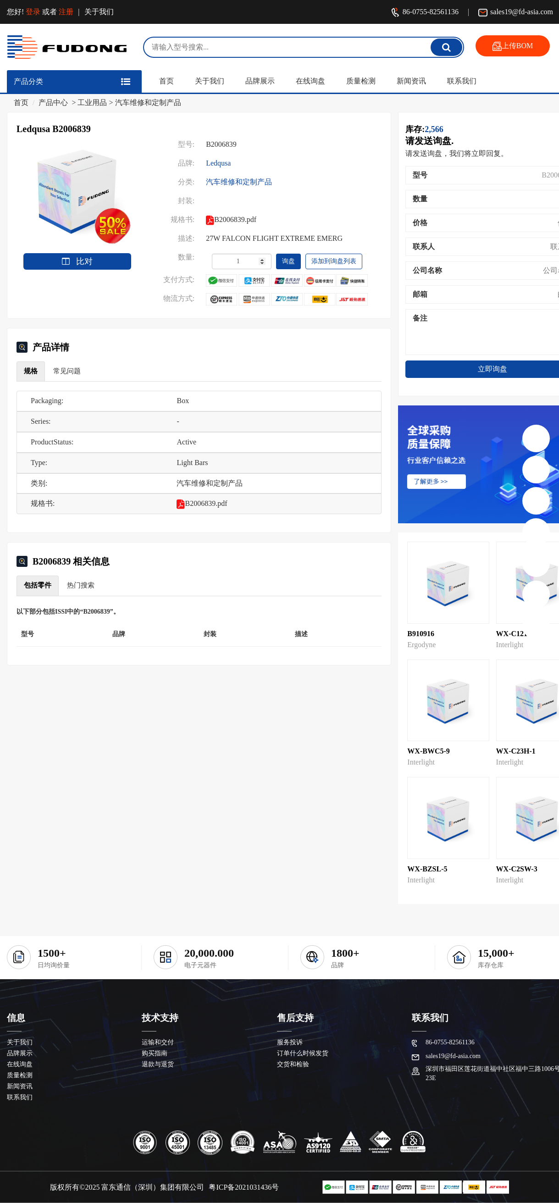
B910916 (420, 634)
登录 (33, 12)
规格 (31, 371)
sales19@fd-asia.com (515, 12)
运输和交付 (158, 1042)
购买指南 (154, 1053)
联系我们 (461, 81)
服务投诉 (290, 1042)
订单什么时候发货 (302, 1053)
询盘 (288, 261)
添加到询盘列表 (333, 261)
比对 (77, 261)
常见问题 (67, 371)
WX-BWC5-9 (428, 751)
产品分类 (28, 81)
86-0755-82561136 (425, 12)
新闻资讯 (411, 81)
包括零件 (37, 585)
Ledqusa (218, 163)
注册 (66, 12)
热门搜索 (80, 585)
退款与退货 (158, 1064)
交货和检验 (293, 1064)
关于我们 (99, 12)
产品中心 (53, 102)
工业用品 (92, 102)
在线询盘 (310, 81)
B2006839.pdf (202, 503)
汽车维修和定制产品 (148, 102)
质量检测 (361, 81)
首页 (166, 81)
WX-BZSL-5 (427, 869)
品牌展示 (260, 81)
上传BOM (513, 46)
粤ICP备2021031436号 (244, 1187)
